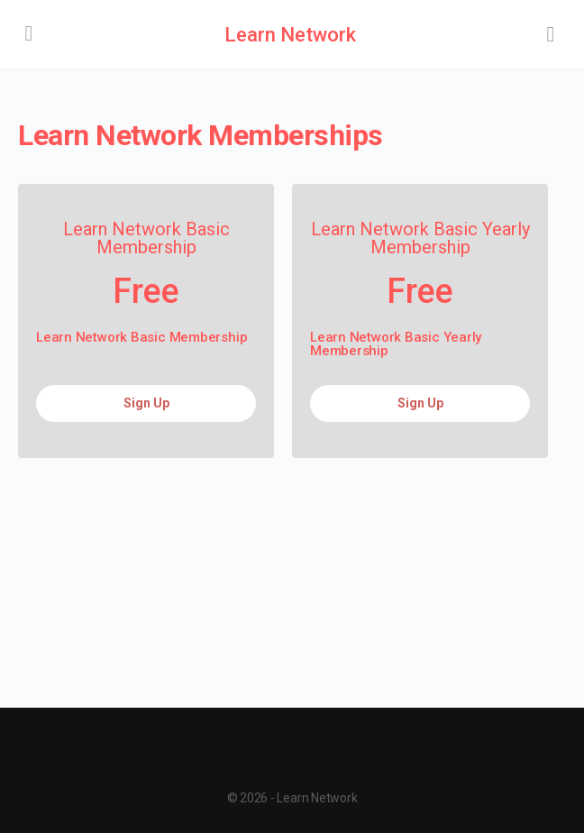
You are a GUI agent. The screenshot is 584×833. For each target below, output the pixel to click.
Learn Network (290, 34)
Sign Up (146, 403)
